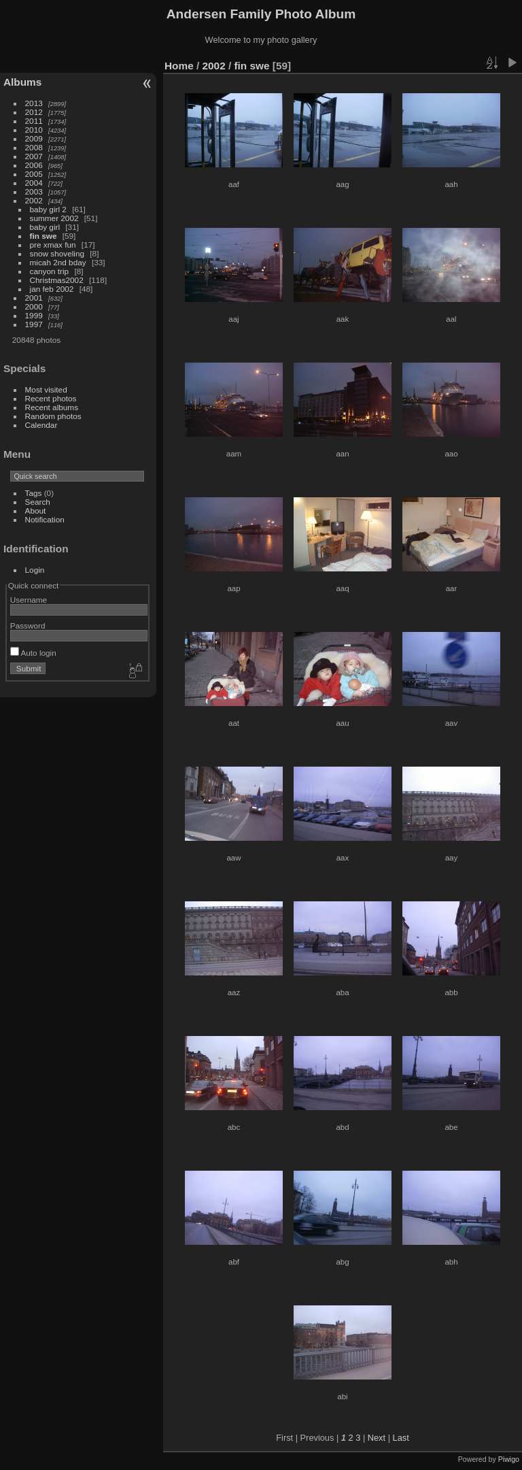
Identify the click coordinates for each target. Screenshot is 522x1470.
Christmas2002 (57, 279)
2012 (34, 111)
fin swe (43, 235)
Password (28, 625)
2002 (34, 200)
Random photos (53, 416)
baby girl (45, 226)
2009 (34, 138)
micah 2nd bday (58, 262)
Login (35, 569)
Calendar (41, 424)
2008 (34, 147)
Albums (22, 82)
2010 (34, 129)
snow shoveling (57, 253)
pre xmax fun (53, 244)
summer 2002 (54, 218)
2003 (34, 191)
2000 (34, 306)
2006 (34, 165)
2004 (34, 182)
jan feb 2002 (52, 288)
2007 (34, 156)
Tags (33, 492)
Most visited (46, 389)
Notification (45, 519)
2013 (34, 103)
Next (376, 1438)
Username (28, 599)
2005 (34, 173)
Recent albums (51, 407)
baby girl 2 (48, 209)
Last (401, 1438)
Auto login (33, 652)
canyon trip (49, 271)
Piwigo (508, 1459)
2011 (34, 120)
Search (37, 501)
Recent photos (51, 398)
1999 (34, 315)
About (35, 510)
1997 (34, 324)
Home (179, 65)
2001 (34, 297)
